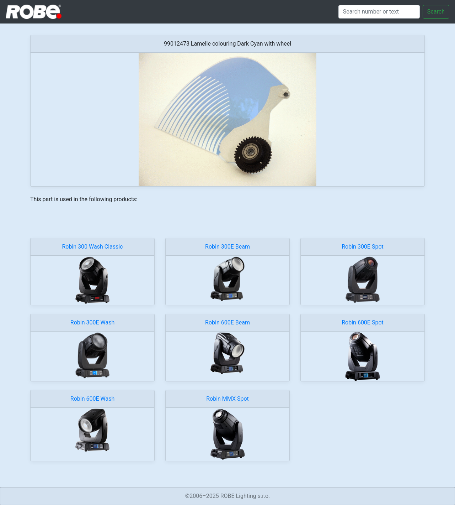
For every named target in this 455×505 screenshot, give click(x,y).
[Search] (379, 12)
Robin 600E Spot (363, 322)
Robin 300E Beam (227, 246)
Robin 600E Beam (227, 322)
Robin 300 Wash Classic (92, 246)
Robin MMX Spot (227, 398)
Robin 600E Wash (92, 398)
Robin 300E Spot (363, 246)
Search (436, 11)
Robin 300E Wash (92, 322)
